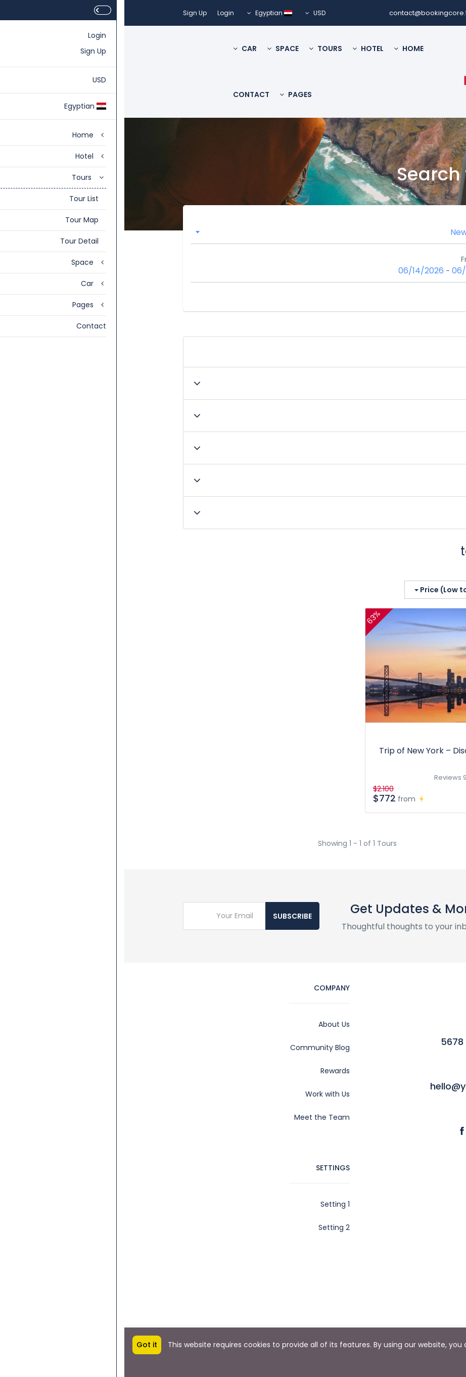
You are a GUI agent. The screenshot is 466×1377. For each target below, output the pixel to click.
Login (101, 13)
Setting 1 (210, 1204)
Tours (201, 48)
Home (284, 48)
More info (449, 1350)
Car (120, 48)
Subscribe (168, 916)
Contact (127, 94)
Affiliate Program (377, 1274)
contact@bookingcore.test (309, 13)
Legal (398, 1227)
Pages (171, 94)
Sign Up (70, 13)
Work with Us (203, 1094)
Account (392, 1204)
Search (379, 297)
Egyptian (145, 13)
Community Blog (195, 1047)
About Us (209, 1024)
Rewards (210, 1071)
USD (191, 13)
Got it (22, 1345)
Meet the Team (197, 1117)
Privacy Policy (383, 1297)
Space (158, 48)
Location (357, 220)
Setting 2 (209, 1227)
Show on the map (373, 569)
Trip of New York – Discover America (327, 750)
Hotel (243, 48)
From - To (354, 259)
